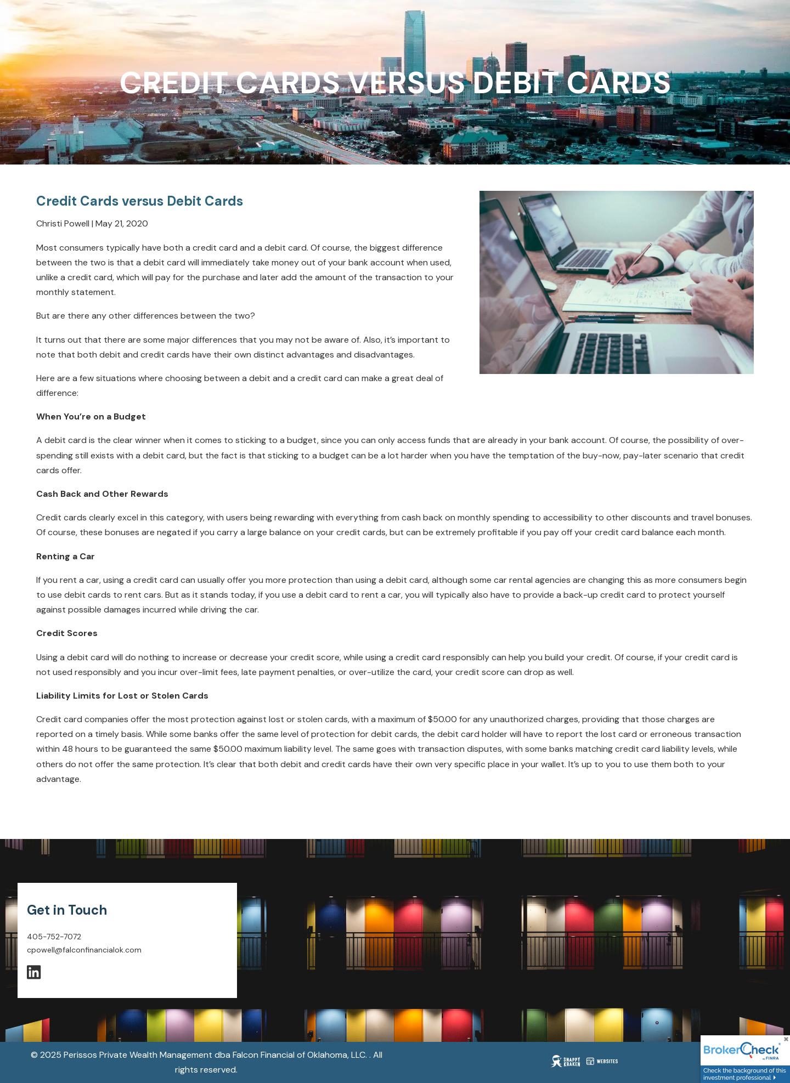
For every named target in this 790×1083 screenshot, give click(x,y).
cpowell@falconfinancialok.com (84, 950)
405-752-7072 (54, 937)
